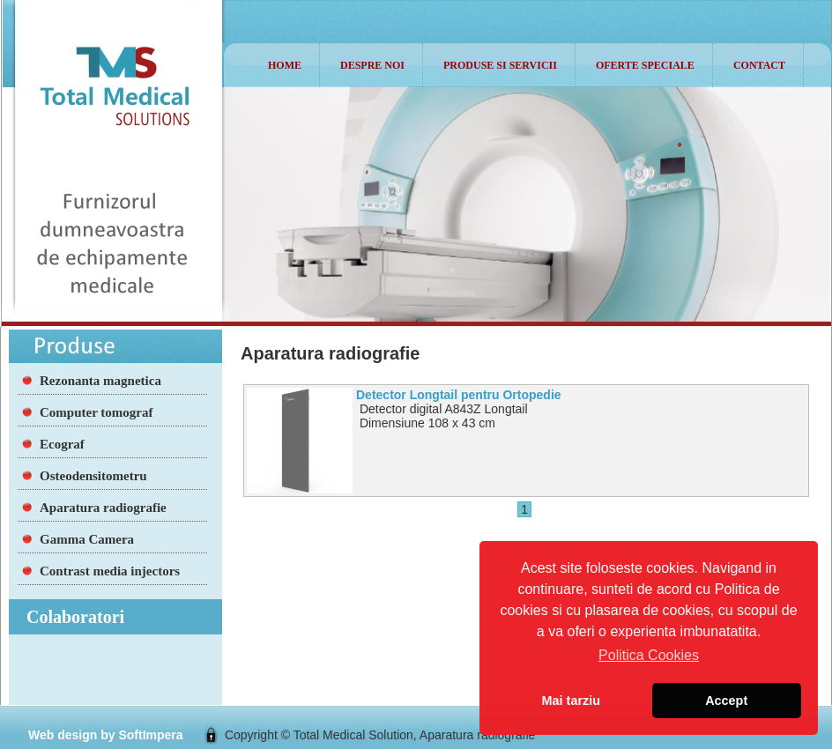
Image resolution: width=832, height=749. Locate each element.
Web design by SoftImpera (105, 735)
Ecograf (62, 444)
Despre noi (372, 65)
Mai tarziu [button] (571, 700)
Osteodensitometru (93, 476)
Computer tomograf (96, 412)
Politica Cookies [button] (648, 655)
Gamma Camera (87, 539)
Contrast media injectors (110, 571)
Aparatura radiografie (103, 508)
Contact (759, 65)
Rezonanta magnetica (100, 381)
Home (284, 65)
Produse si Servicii (500, 65)
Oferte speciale (645, 65)
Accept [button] (726, 700)
